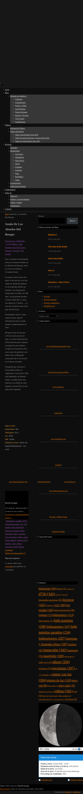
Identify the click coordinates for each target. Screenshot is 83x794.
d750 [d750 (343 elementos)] (47, 594)
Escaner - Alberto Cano (58, 517)
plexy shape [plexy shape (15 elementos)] (53, 686)
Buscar (41, 216)
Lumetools (58, 413)
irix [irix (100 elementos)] (60, 605)
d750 (25, 521)
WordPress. (76, 792)
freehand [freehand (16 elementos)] (50, 605)
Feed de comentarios (51, 303)
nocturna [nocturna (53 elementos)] (45, 668)
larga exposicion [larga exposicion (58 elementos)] (64, 610)
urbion (18, 544)
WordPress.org (49, 306)
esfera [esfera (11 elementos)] (65, 594)
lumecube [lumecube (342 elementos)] (55, 650)
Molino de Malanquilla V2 (15, 553)
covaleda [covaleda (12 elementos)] (70, 589)
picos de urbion (11, 537)
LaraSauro (9, 550)
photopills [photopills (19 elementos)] (47, 675)
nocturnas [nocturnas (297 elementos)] (63, 668)
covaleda (18, 521)
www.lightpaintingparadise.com (58, 346)
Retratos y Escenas (12, 251)
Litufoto (58, 465)
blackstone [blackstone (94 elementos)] (47, 588)
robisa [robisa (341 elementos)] (64, 691)
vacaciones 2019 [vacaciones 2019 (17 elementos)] (46, 699)
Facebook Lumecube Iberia (58, 372)
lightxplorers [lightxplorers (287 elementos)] (52, 638)
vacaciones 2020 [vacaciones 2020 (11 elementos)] (59, 699)
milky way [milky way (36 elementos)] (45, 662)
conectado (9, 566)
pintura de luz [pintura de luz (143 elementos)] (59, 680)
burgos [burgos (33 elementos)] (61, 589)
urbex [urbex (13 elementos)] (46, 696)
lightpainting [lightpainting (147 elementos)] (58, 626)
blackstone (10, 521)
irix (22, 524)
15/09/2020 (20, 241)
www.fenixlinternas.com (18, 482)
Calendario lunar (46, 780)
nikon (15, 534)
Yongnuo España (58, 531)
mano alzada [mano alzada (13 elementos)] (69, 656)
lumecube (8, 534)
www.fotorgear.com (58, 439)
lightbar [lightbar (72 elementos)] (45, 615)
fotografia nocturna (12, 524)
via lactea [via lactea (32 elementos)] (71, 699)
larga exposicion (17, 527)
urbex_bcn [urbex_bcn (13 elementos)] (53, 696)
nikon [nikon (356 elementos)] (61, 662)
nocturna (22, 534)
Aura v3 (51, 270)
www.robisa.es (58, 387)
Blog (7, 214)
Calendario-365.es (76, 780)
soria (13, 544)
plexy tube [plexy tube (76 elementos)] (67, 685)
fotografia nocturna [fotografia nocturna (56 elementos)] (50, 600)
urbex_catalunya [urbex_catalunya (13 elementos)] (65, 696)
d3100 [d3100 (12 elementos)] (59, 594)
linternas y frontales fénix (15, 531)
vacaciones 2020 (11, 547)
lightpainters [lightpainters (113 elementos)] (63, 615)
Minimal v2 (52, 235)
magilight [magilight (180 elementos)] (53, 656)
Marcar (21, 547)
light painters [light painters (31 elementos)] (46, 621)
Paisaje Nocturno (18, 248)
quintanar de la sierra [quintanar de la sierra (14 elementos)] (46, 692)
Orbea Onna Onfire (55, 258)
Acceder (47, 296)
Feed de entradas (50, 300)
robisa (20, 537)
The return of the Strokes (57, 246)
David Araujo (10, 241)
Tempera (67, 792)
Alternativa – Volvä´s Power (58, 282)
